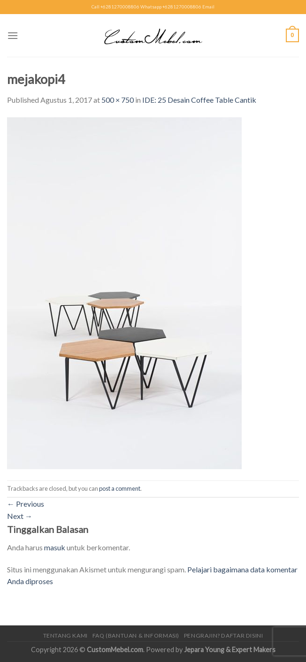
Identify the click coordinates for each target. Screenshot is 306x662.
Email (208, 6)
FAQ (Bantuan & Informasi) (135, 635)
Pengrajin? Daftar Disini (223, 635)
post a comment (119, 488)
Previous (25, 503)
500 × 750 (117, 99)
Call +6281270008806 (115, 6)
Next (19, 515)
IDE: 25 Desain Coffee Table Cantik (199, 99)
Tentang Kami (65, 635)
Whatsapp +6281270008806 (170, 6)
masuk (54, 547)
